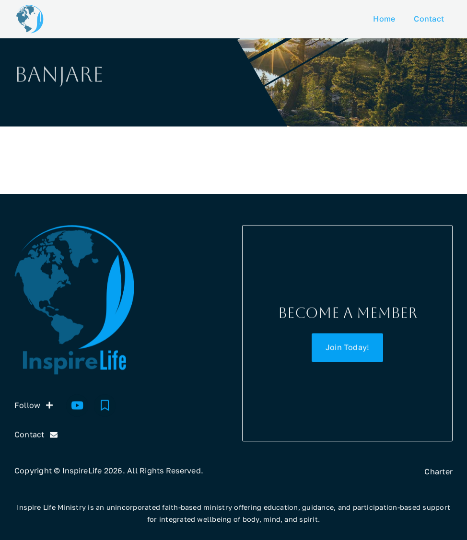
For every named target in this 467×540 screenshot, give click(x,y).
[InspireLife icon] (29, 8)
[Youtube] (77, 406)
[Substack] (105, 406)
